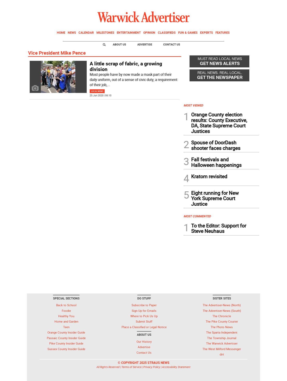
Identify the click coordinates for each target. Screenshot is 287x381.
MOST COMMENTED (197, 216)
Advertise (144, 44)
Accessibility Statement (176, 367)
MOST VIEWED (193, 105)
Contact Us (171, 44)
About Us (119, 44)
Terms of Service (131, 367)
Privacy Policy (151, 367)
